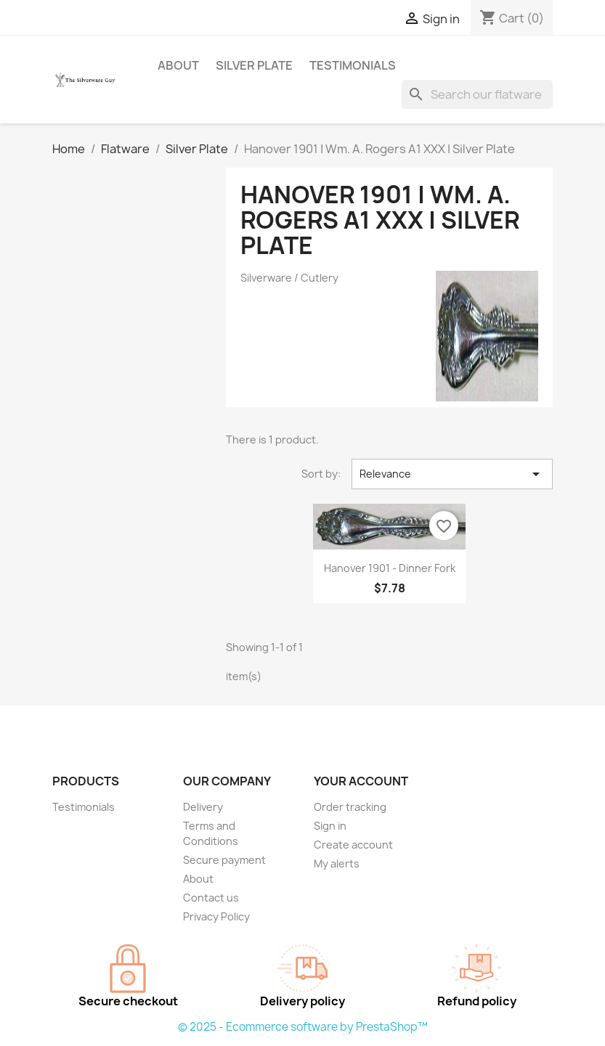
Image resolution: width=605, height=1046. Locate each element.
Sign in (330, 826)
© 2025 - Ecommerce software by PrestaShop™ (303, 1026)
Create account (353, 844)
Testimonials (352, 65)
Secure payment (224, 860)
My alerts (337, 863)
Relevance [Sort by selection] (452, 474)
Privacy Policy (216, 916)
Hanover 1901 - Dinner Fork (389, 568)
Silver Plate (254, 65)
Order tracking (350, 807)
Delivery (203, 807)
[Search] (477, 94)
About (178, 65)
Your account (361, 781)
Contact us (211, 897)
